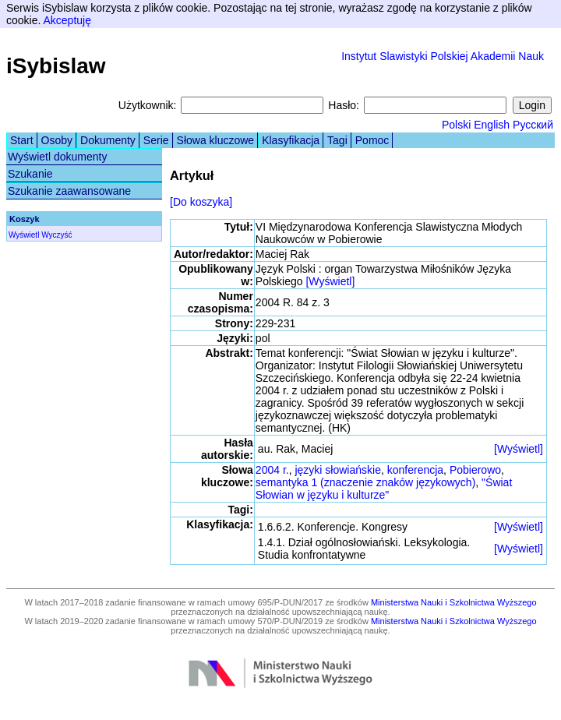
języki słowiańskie (337, 470)
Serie (156, 140)
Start (22, 140)
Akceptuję (66, 20)
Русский (533, 124)
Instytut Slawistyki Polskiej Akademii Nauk (442, 56)
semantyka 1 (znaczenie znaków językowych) (365, 482)
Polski (456, 124)
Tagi (337, 140)
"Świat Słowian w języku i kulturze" (384, 488)
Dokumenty (108, 140)
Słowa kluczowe (216, 140)
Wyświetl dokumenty (57, 156)
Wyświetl (24, 235)
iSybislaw (56, 66)
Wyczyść (56, 235)
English (492, 124)
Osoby (56, 140)
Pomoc (372, 140)
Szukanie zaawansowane (69, 191)
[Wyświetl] (330, 281)
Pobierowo (475, 470)
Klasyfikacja (290, 140)
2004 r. (272, 470)
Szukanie (30, 174)
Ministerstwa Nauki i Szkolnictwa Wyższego (454, 602)
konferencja (415, 470)
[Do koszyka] (201, 202)
